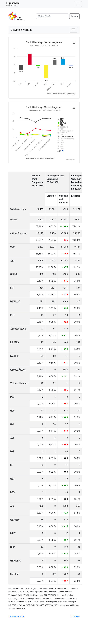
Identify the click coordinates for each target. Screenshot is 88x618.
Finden (74, 16)
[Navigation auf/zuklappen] (78, 4)
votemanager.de (16, 616)
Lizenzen (75, 616)
